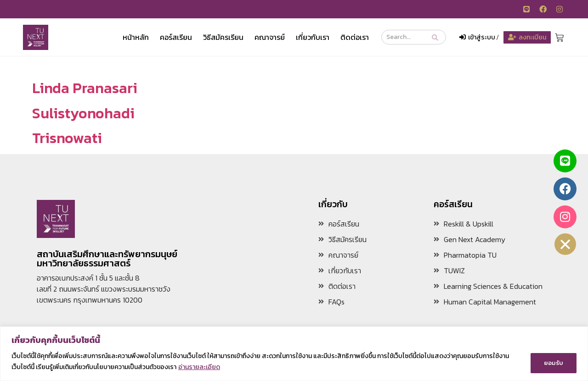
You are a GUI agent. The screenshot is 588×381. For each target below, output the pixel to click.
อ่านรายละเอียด (199, 367)
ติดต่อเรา (354, 37)
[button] (566, 244)
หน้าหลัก (136, 37)
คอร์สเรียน (176, 37)
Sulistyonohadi (83, 113)
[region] (294, 354)
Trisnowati (67, 138)
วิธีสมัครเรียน (223, 37)
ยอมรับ (553, 362)
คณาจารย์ (269, 37)
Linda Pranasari (84, 88)
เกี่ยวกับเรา (312, 37)
